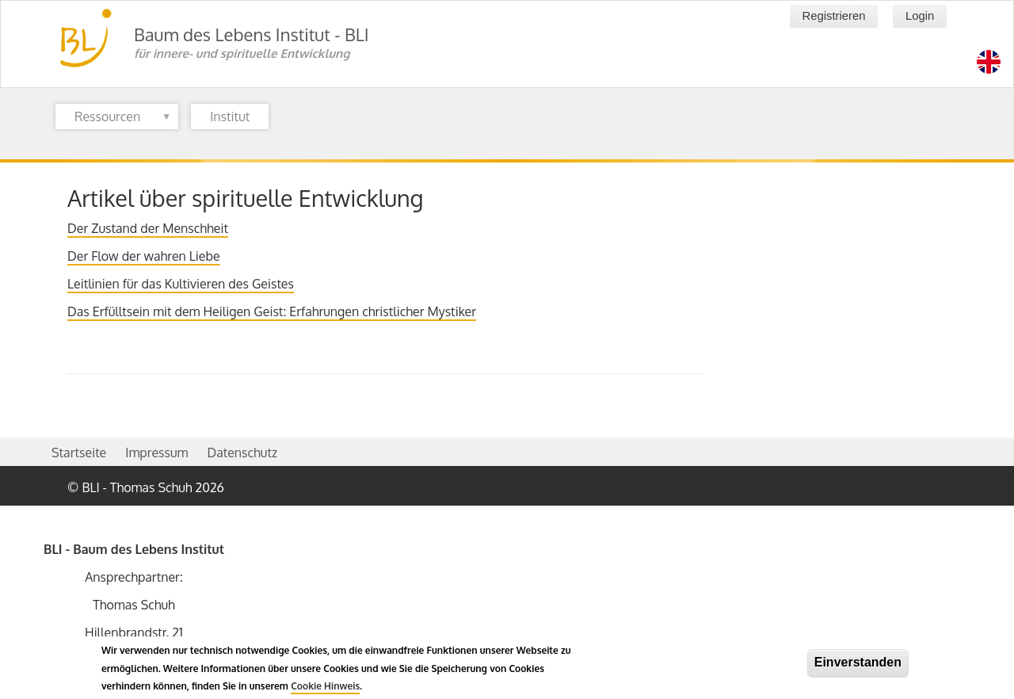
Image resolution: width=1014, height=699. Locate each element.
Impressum (156, 452)
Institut (230, 116)
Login (919, 16)
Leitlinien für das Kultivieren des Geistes (180, 284)
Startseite (78, 452)
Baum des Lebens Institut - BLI (251, 34)
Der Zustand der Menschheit (147, 228)
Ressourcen (113, 119)
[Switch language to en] (989, 62)
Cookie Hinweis (325, 691)
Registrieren (833, 16)
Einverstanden (858, 667)
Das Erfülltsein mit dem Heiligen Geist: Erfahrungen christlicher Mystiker (271, 311)
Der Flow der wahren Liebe (143, 256)
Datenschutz (242, 452)
